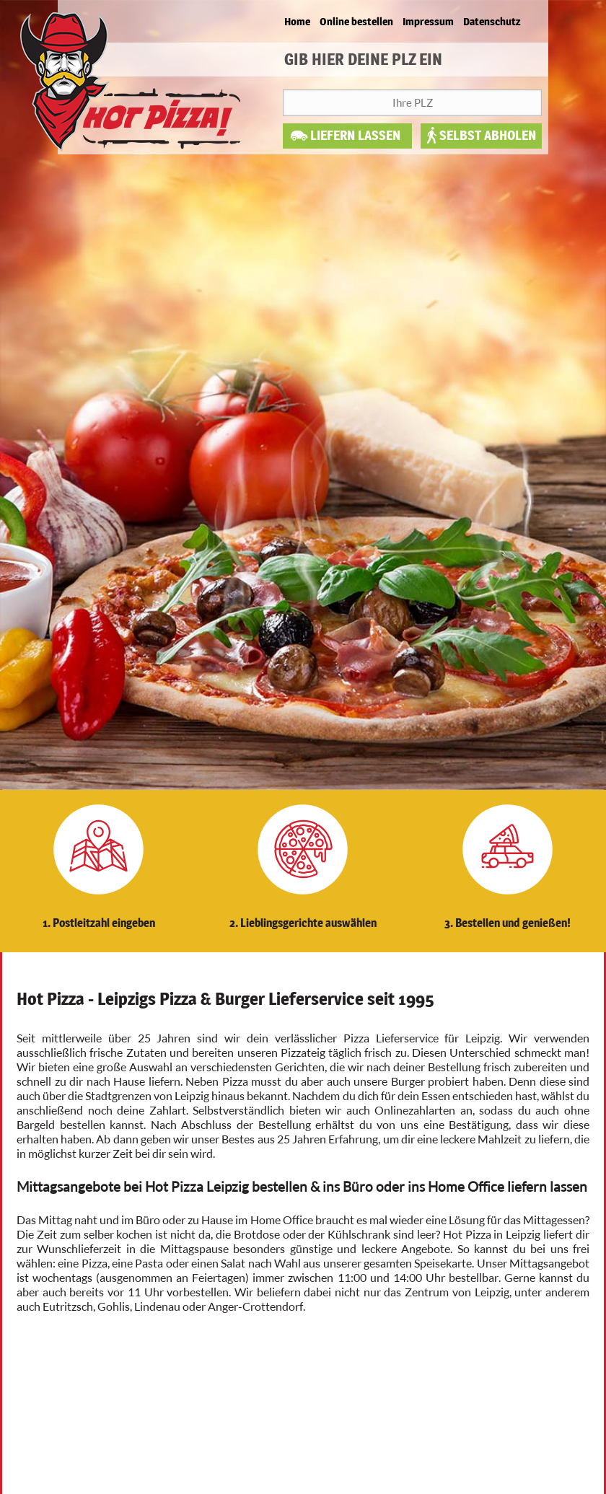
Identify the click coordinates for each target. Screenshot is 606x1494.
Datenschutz (491, 21)
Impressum (428, 21)
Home (297, 21)
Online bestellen (356, 21)
